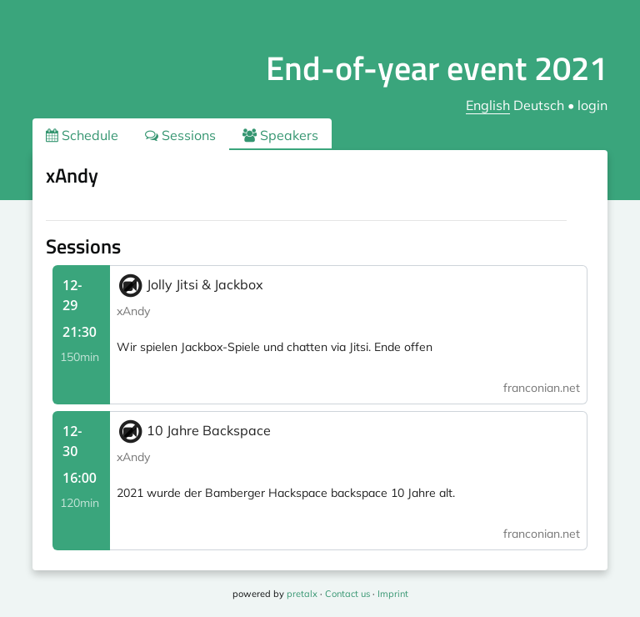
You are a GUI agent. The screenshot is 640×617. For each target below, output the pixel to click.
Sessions (180, 135)
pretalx (302, 593)
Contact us (347, 593)
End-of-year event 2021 (437, 68)
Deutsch (538, 105)
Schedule (82, 135)
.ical (565, 178)
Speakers (280, 135)
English (488, 105)
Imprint (393, 593)
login (593, 105)
